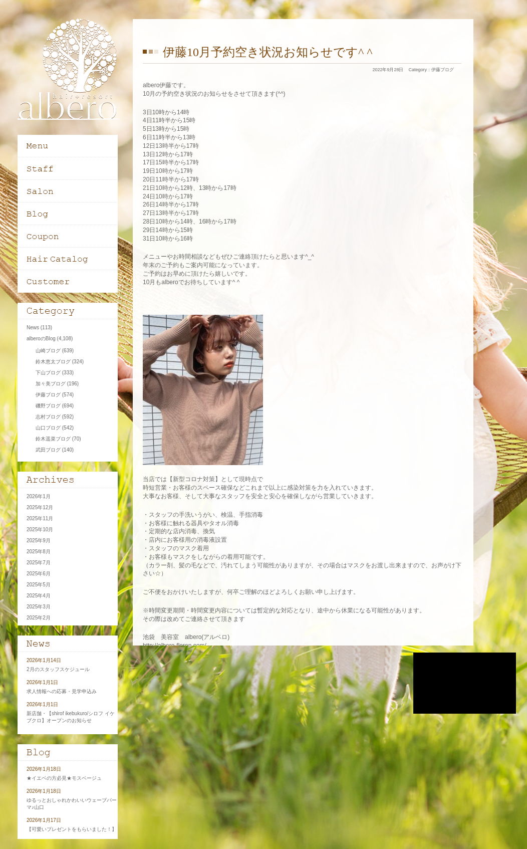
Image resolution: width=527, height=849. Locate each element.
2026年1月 (39, 496)
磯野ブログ (48, 405)
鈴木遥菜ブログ (53, 439)
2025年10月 (40, 529)
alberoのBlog (41, 338)
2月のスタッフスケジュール (58, 669)
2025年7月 (39, 562)
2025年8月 (39, 551)
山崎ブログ (48, 350)
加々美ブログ (51, 383)
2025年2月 (39, 617)
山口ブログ (48, 428)
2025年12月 (40, 507)
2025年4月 (39, 595)
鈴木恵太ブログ (53, 361)
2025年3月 (39, 606)
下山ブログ (48, 372)
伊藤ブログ (442, 69)
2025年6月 (39, 573)
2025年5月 (39, 584)
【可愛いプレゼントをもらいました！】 (72, 829)
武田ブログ (48, 450)
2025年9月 (39, 540)
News (33, 327)
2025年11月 (40, 518)
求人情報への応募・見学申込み (62, 691)
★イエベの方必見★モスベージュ (64, 778)
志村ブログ (48, 416)
